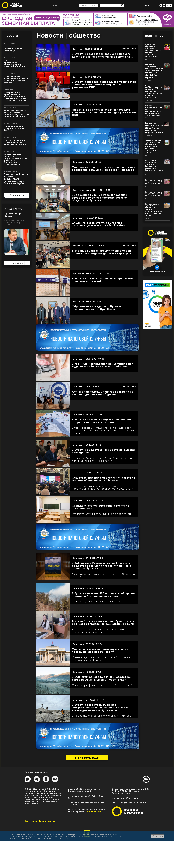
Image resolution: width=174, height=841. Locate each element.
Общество (78, 105)
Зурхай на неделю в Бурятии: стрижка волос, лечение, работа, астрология (153, 50)
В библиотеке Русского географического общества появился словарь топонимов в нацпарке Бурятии (101, 565)
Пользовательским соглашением (49, 838)
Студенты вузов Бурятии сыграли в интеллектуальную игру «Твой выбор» (99, 224)
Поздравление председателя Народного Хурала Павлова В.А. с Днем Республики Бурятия (15, 96)
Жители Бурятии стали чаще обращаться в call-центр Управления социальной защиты (103, 622)
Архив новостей (32, 811)
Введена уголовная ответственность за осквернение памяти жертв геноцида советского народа (154, 71)
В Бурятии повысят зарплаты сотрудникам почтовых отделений (102, 280)
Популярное (154, 35)
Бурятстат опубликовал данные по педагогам (101, 513)
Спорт (147, 175)
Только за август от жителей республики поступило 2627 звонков (98, 631)
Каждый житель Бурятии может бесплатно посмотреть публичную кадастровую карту (153, 146)
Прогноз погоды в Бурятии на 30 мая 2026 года (14, 128)
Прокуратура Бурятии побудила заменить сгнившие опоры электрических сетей (153, 209)
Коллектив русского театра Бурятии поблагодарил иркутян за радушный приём (16, 113)
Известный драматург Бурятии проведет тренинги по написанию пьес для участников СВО (104, 112)
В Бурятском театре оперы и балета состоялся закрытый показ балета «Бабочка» (153, 91)
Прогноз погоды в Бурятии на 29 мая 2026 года (153, 182)
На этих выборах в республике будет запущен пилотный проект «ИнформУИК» (102, 459)
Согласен (157, 836)
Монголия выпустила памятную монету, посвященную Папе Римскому (100, 650)
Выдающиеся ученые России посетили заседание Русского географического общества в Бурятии (99, 197)
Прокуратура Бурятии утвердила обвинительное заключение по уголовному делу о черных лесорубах (16, 179)
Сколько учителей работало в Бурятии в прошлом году (101, 507)
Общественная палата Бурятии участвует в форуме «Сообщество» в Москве (103, 479)
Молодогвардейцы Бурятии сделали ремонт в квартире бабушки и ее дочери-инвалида (103, 168)
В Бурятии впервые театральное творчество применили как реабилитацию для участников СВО (104, 84)
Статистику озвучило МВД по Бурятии (96, 601)
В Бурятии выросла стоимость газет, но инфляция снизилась (15, 142)
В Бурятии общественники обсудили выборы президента (103, 451)
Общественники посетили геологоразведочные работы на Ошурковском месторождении (16, 159)
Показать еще (87, 758)
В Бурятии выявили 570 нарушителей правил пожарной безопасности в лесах (104, 595)
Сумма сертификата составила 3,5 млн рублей (102, 685)
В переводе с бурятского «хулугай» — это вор (102, 715)
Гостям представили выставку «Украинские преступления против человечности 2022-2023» (102, 487)
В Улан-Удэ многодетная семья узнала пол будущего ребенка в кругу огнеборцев (102, 365)
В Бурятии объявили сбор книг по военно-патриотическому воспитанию (101, 421)
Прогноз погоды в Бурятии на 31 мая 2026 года (14, 49)
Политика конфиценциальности (41, 821)
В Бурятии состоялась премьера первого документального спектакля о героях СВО (102, 55)
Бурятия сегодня (82, 190)
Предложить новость (88, 5)
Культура (78, 49)
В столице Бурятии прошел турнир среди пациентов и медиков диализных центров (101, 252)
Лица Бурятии (14, 208)
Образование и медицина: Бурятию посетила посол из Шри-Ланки (97, 308)
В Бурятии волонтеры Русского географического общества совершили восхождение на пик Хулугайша (100, 707)
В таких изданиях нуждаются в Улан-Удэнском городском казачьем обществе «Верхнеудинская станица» (103, 430)
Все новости (17, 195)
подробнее (17, 263)
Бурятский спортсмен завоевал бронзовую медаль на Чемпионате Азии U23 (154, 166)
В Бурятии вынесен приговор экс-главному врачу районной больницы (15, 64)
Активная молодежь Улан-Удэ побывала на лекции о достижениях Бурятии (103, 393)
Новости (11, 35)
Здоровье (78, 246)
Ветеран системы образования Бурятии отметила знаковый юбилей (16, 80)
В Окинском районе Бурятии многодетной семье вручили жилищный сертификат (101, 678)
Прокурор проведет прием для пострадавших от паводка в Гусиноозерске (153, 110)
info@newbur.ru (94, 812)
